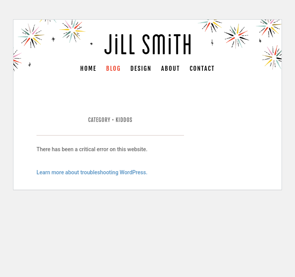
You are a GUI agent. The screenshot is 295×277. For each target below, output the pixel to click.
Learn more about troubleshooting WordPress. (92, 172)
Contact (202, 69)
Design (141, 69)
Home (88, 69)
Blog (113, 69)
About (170, 69)
